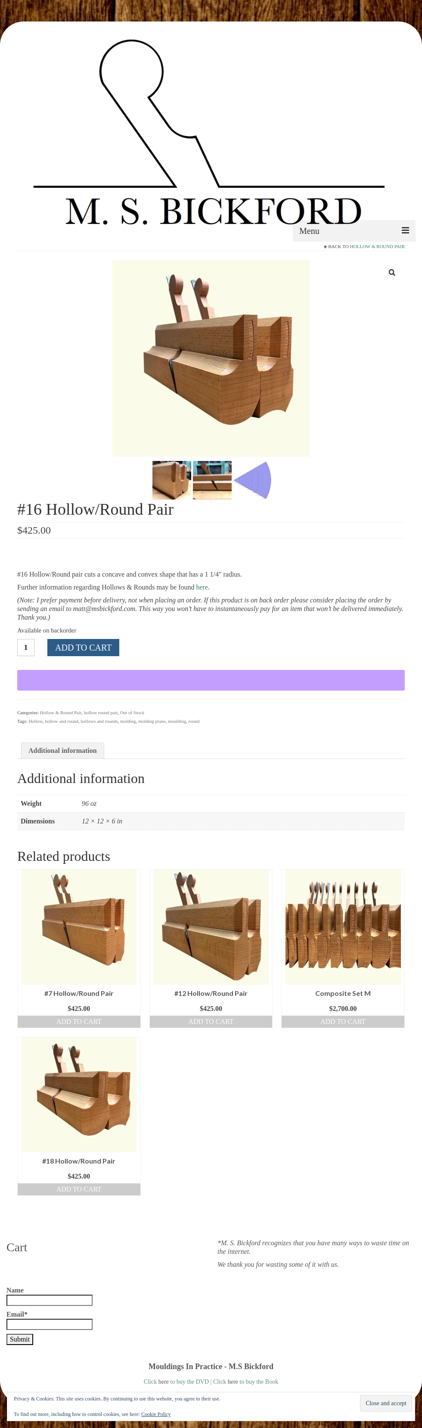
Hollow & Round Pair (377, 246)
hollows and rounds (99, 721)
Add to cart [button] (79, 1021)
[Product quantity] (25, 647)
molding (128, 721)
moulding (177, 721)
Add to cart (83, 647)
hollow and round (61, 721)
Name (49, 1296)
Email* (49, 1320)
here (202, 587)
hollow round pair (101, 712)
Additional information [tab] (62, 750)
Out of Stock (132, 712)
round (194, 721)
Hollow (35, 721)
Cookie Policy (156, 1414)
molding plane (151, 721)
